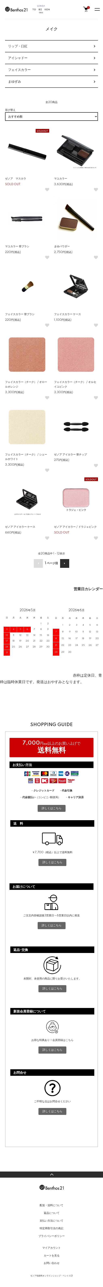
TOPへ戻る (51, 1175)
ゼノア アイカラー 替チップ (70, 454)
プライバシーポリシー (51, 1236)
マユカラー (60, 178)
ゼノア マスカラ (15, 178)
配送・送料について (51, 1205)
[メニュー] (97, 9)
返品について (51, 1213)
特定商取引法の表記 (51, 1228)
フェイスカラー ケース (69, 314)
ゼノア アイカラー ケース (20, 526)
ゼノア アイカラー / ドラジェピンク (75, 526)
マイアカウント (51, 1247)
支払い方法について (51, 1220)
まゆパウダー (62, 246)
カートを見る (51, 1255)
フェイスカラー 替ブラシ (20, 314)
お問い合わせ (51, 1263)
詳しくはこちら (52, 808)
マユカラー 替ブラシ (17, 246)
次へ (64, 563)
